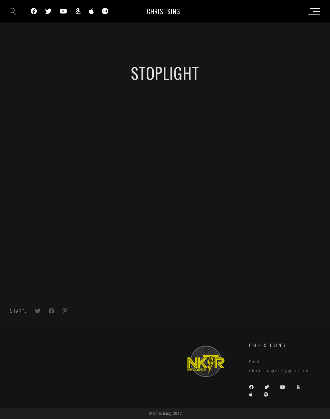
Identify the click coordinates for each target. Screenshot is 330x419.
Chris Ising (163, 11)
